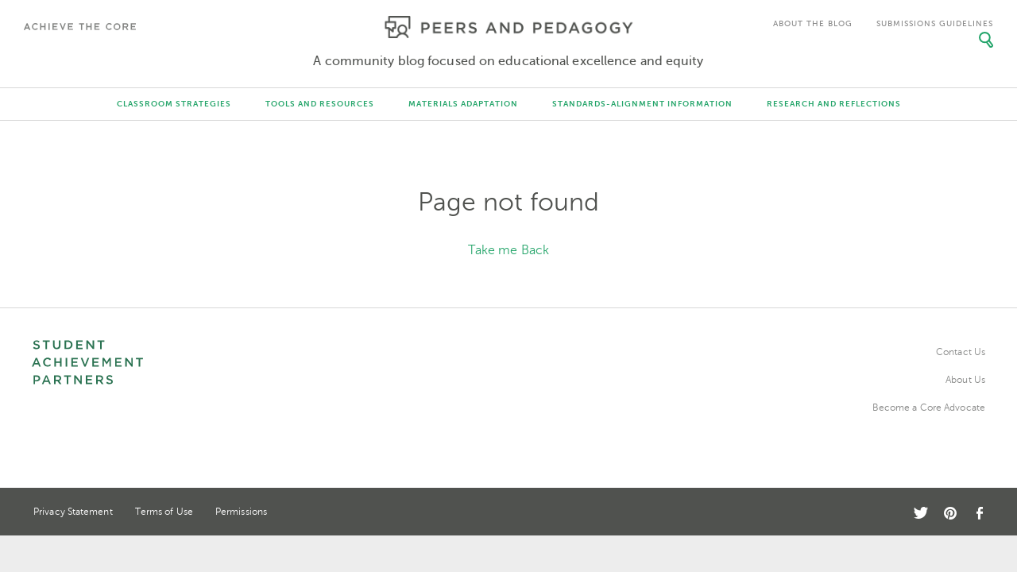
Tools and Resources (319, 103)
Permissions (241, 511)
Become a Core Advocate (928, 407)
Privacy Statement (73, 511)
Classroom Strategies (174, 103)
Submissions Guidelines (934, 23)
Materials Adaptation (463, 103)
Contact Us (960, 352)
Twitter (921, 513)
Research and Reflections (834, 103)
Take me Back (508, 250)
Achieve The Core (83, 26)
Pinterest (950, 513)
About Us (965, 379)
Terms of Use (164, 511)
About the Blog (813, 23)
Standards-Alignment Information (642, 103)
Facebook (979, 513)
